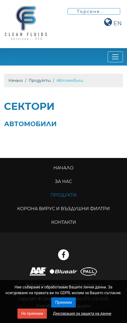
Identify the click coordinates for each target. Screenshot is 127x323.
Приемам (63, 302)
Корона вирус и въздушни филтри (63, 208)
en (117, 23)
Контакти (63, 222)
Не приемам (32, 313)
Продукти (40, 80)
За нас (63, 181)
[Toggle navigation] (115, 56)
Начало (15, 80)
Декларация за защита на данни (82, 313)
